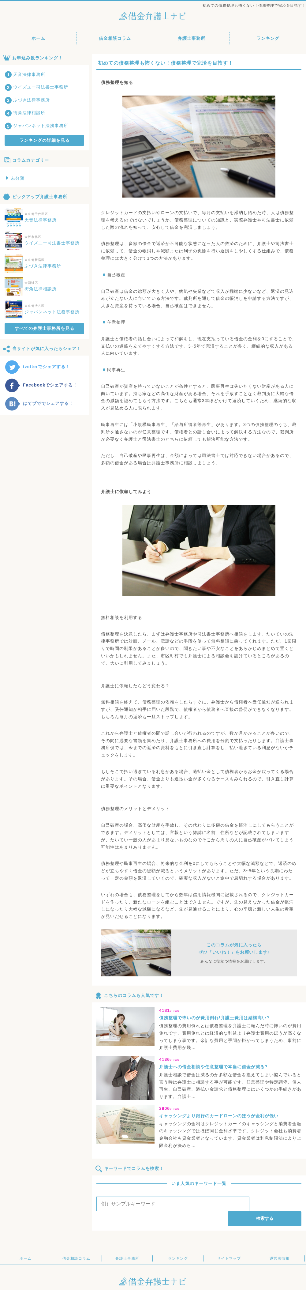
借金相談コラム (115, 38)
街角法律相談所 (25, 112)
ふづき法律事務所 (27, 99)
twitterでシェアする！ (37, 366)
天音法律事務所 (25, 74)
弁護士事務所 (191, 38)
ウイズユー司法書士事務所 (36, 87)
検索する (276, 1203)
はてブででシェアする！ (39, 403)
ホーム (38, 38)
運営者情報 (279, 1244)
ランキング (267, 38)
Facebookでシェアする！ (41, 385)
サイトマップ (229, 1244)
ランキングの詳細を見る (44, 140)
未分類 (15, 178)
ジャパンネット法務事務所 (36, 125)
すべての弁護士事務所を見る (44, 328)
